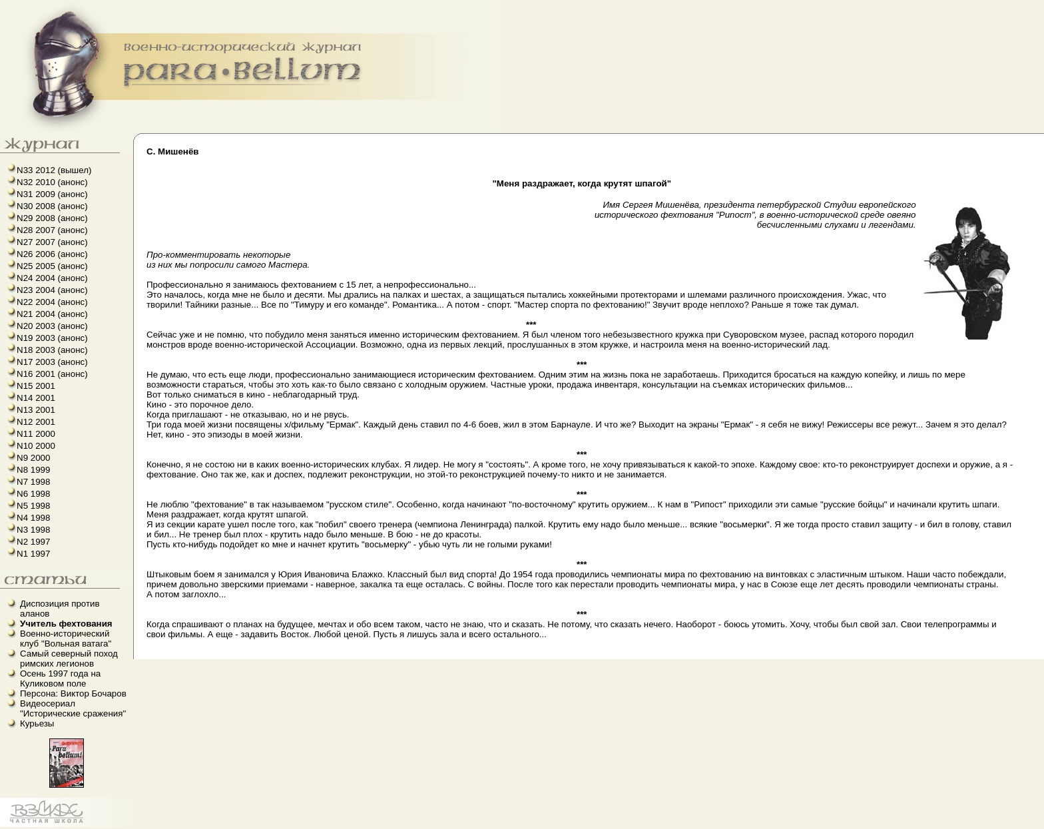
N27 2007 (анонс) (52, 242)
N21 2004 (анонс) (52, 314)
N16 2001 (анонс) (52, 374)
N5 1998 (33, 506)
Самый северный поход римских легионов (69, 659)
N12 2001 (36, 422)
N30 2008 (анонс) (52, 206)
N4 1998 (33, 518)
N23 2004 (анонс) (52, 290)
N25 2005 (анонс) (52, 266)
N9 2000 (33, 458)
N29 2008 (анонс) (52, 218)
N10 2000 (36, 446)
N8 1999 (33, 470)
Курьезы (37, 723)
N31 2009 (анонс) (52, 194)
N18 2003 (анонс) (52, 350)
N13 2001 (36, 410)
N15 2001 (36, 386)
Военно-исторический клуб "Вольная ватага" (65, 639)
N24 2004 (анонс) (52, 278)
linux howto (8, 827)
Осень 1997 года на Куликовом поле (60, 679)
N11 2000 (36, 434)
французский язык (4, 827)
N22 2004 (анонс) (52, 302)
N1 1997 (33, 554)
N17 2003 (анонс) (52, 362)
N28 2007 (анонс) (52, 230)
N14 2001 (36, 398)
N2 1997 (33, 542)
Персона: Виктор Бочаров (73, 693)
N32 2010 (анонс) (52, 182)
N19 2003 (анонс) (52, 338)
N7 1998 (33, 482)
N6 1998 (33, 494)
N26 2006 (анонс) (52, 254)
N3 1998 (33, 530)
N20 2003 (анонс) (52, 326)
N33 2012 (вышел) (54, 170)
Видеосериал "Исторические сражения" (73, 708)
